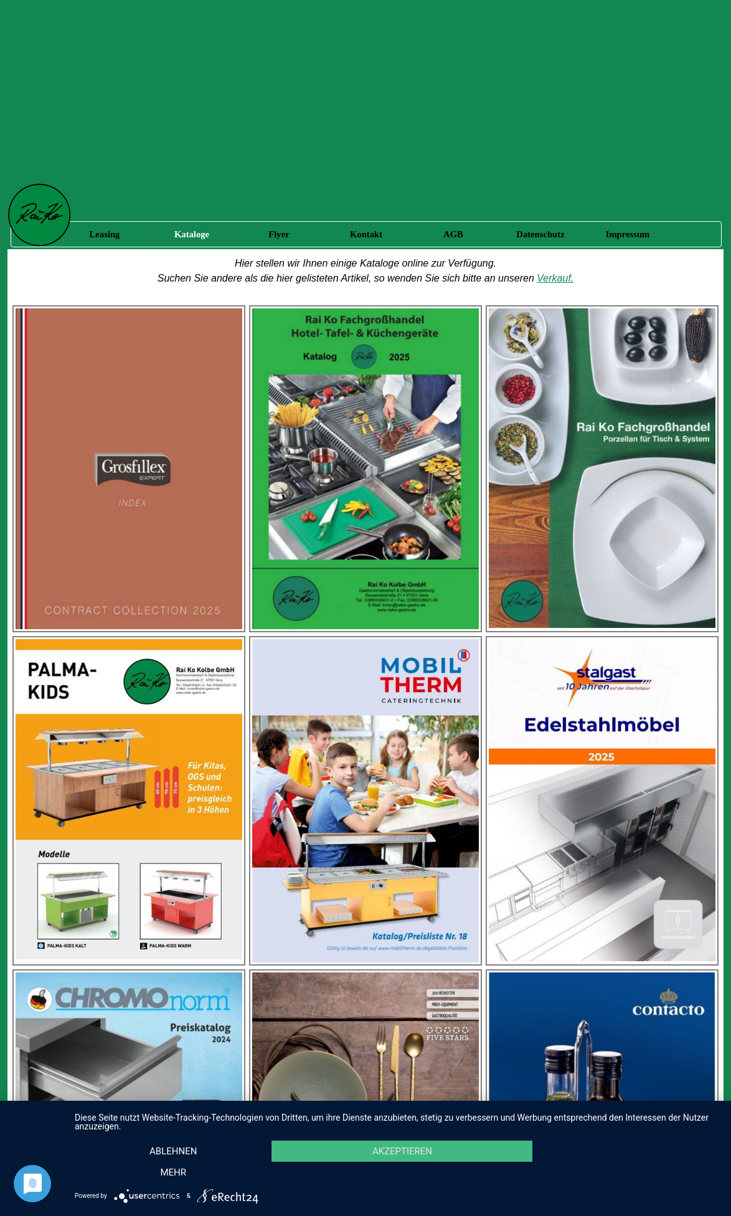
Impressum (628, 234)
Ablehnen (171, 1173)
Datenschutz (540, 234)
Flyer (278, 234)
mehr (622, 1173)
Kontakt (366, 234)
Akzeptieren (397, 1173)
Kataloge (191, 234)
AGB (453, 234)
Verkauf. (555, 278)
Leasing (105, 234)
